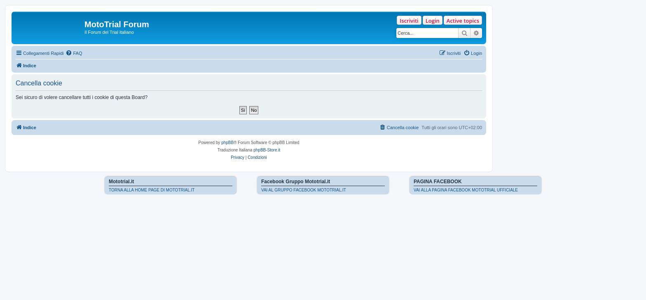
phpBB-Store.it (266, 150)
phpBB (227, 142)
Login (433, 20)
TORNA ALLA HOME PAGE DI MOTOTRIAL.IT (151, 190)
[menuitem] (74, 53)
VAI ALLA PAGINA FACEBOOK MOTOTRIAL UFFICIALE (466, 190)
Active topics (463, 20)
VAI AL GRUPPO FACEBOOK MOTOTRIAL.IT (303, 190)
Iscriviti (409, 20)
